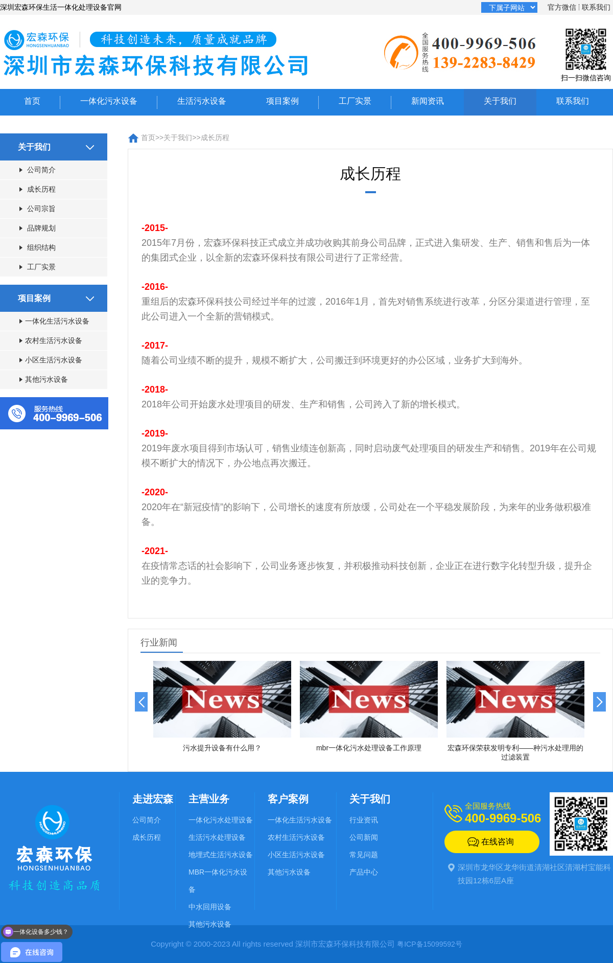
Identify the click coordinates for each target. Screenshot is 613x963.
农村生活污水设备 (50, 340)
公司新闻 (363, 837)
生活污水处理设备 (217, 837)
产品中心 (363, 872)
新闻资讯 (427, 101)
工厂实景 (355, 101)
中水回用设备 (209, 907)
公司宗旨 (37, 208)
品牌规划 (37, 228)
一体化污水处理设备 (220, 820)
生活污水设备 (201, 101)
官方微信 (562, 7)
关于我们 (500, 101)
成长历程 (37, 189)
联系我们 (596, 7)
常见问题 (363, 855)
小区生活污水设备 (50, 360)
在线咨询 (497, 841)
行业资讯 (363, 820)
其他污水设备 (43, 379)
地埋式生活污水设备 (220, 855)
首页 (32, 101)
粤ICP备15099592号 (429, 944)
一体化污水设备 (108, 101)
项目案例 (282, 101)
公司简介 (37, 170)
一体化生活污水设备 (54, 321)
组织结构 (37, 247)
